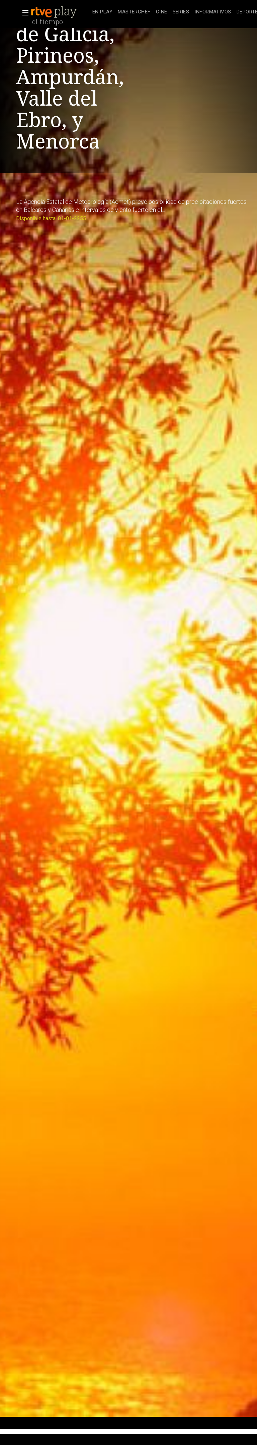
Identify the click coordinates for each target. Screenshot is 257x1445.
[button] (23, 12)
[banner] (60, 12)
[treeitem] (102, 12)
